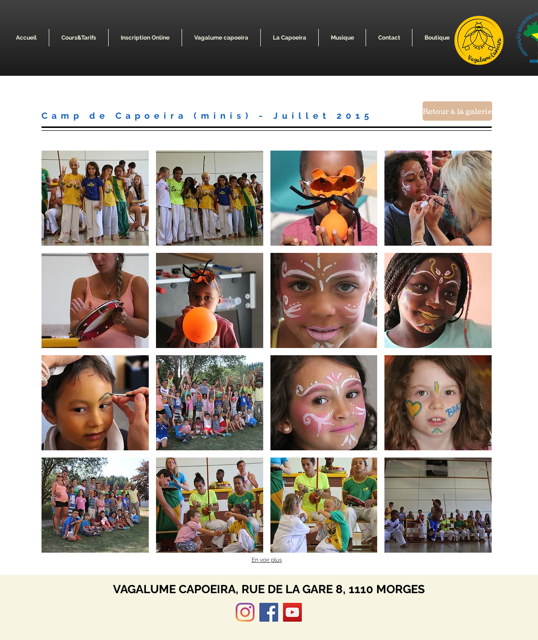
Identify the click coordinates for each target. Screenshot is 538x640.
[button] (221, 37)
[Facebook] (268, 612)
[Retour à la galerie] (457, 111)
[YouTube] (292, 612)
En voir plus (267, 560)
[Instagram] (245, 612)
